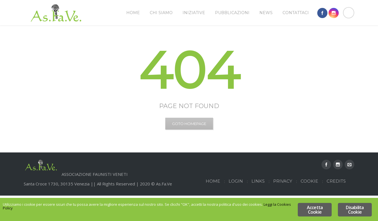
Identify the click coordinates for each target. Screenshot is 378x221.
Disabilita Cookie (355, 209)
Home (326, 38)
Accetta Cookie (315, 209)
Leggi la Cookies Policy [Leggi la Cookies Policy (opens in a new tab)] (87, 210)
